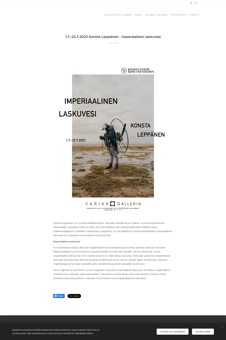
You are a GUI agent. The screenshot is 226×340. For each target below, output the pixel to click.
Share (59, 296)
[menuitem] (187, 15)
